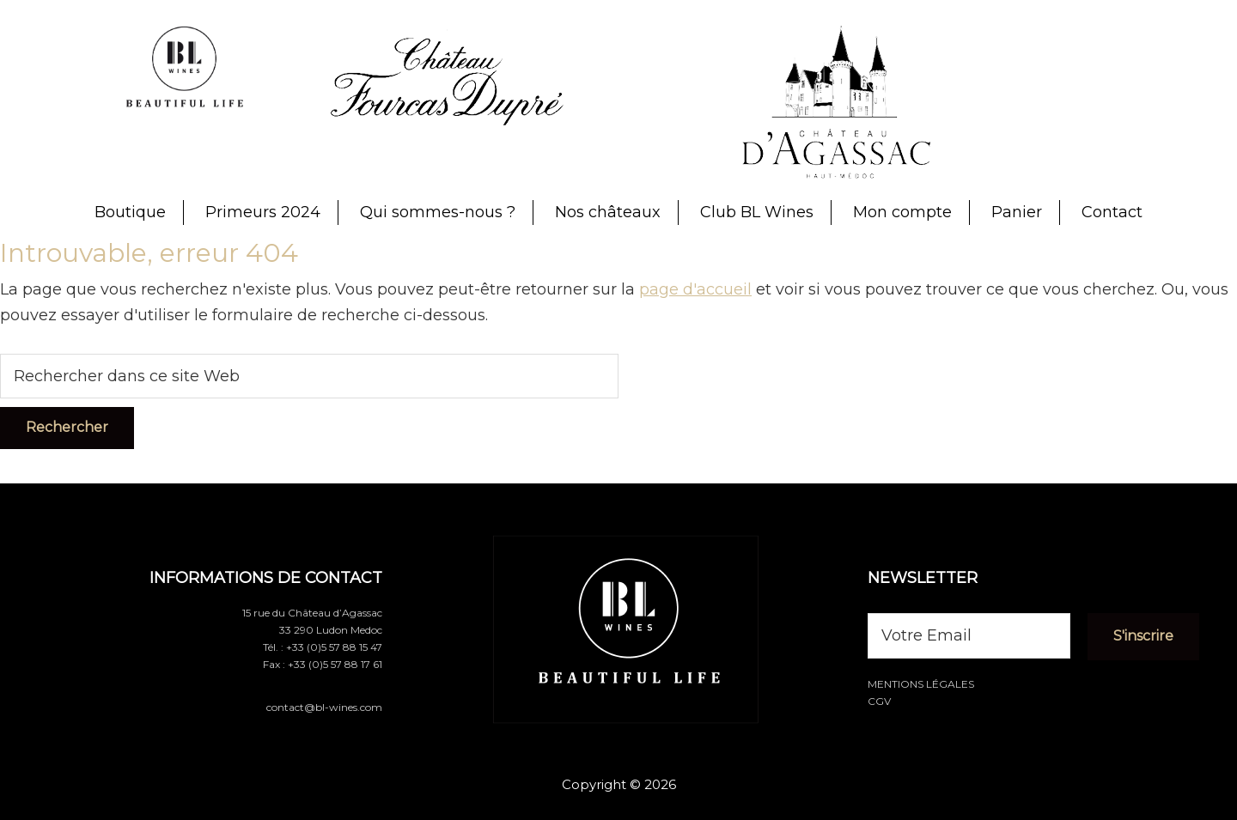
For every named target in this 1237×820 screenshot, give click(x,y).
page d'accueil (695, 289)
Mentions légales (921, 683)
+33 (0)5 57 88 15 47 (334, 647)
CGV (879, 701)
